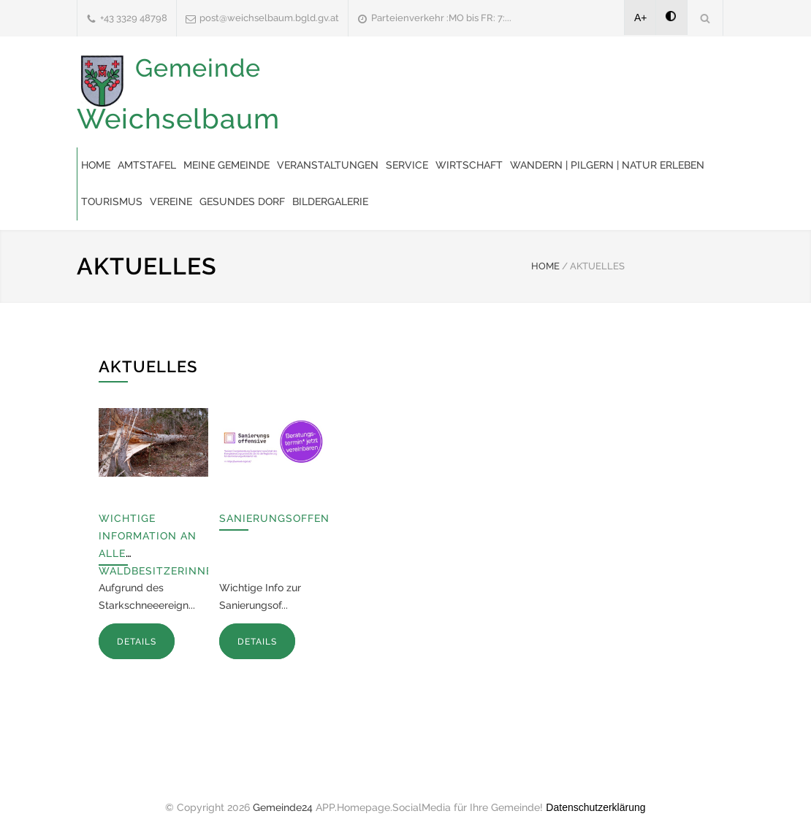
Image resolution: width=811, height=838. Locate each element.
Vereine (171, 201)
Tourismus (111, 201)
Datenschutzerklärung (595, 807)
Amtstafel (147, 165)
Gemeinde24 (283, 807)
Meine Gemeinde (226, 165)
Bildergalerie (330, 201)
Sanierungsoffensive (287, 518)
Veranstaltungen (327, 165)
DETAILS (136, 642)
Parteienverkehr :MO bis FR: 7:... (441, 17)
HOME (545, 266)
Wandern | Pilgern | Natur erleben (607, 165)
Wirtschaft (469, 165)
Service (407, 165)
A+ (640, 17)
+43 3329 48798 (133, 17)
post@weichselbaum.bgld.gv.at (269, 17)
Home (95, 165)
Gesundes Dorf (242, 201)
